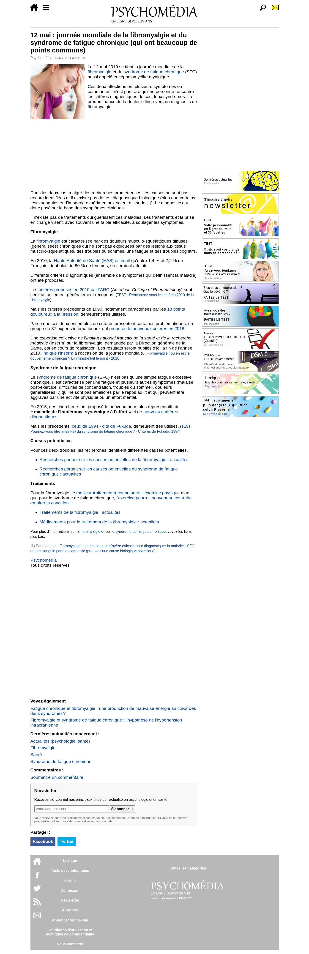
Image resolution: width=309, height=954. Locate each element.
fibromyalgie (99, 71)
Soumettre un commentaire (56, 777)
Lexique (70, 861)
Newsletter (70, 900)
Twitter (67, 841)
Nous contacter (70, 944)
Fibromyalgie (43, 747)
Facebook (43, 841)
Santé (36, 754)
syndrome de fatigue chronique (153, 71)
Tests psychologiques (70, 870)
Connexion (69, 890)
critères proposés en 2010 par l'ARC (74, 289)
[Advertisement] (113, 154)
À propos (70, 910)
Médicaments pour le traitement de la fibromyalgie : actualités (99, 521)
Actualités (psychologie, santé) (60, 741)
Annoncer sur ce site (70, 920)
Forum (70, 880)
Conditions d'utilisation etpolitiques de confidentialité (70, 932)
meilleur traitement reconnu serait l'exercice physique (128, 492)
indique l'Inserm (58, 353)
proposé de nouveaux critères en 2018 (146, 328)
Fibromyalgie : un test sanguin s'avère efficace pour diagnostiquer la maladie (122, 546)
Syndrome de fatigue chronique (61, 761)
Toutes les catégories (187, 868)
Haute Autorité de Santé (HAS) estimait (92, 260)
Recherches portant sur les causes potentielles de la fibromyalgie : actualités (114, 459)
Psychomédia (41, 58)
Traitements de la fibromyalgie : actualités (80, 512)
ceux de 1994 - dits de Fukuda (101, 426)
